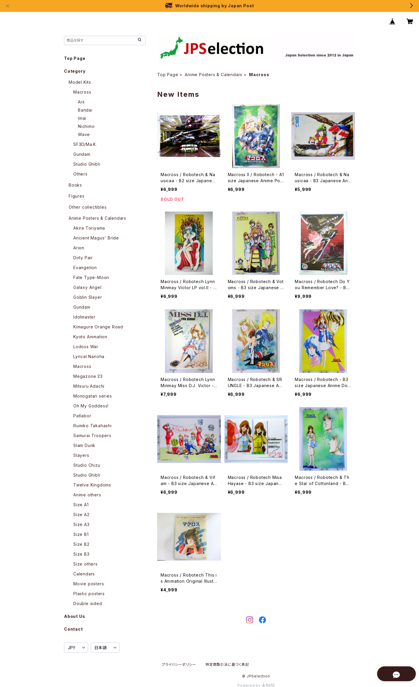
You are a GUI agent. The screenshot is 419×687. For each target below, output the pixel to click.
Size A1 (81, 504)
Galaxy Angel (87, 287)
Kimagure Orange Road (98, 326)
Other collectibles (87, 207)
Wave (84, 134)
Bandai (85, 110)
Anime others (87, 494)
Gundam (81, 154)
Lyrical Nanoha (88, 356)
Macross (82, 92)
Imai (82, 118)
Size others (85, 563)
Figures (77, 196)
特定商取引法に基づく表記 (227, 664)
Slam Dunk (84, 445)
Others (80, 173)
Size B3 (81, 554)
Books (75, 185)
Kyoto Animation (90, 336)
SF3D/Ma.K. (85, 144)
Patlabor (82, 415)
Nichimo (86, 126)
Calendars (84, 573)
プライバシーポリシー (179, 664)
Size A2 (81, 514)
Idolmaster (84, 316)
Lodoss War (85, 346)
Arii (81, 101)
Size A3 (81, 524)
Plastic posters (89, 593)
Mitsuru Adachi (88, 386)
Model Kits (80, 82)
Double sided (87, 603)
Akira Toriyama (89, 228)
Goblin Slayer (87, 297)
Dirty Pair (83, 257)
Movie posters (88, 583)
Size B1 (81, 534)
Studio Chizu (86, 465)
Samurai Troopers (92, 435)
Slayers (81, 455)
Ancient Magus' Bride (96, 237)
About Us (74, 616)
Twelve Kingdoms (92, 484)
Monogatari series (92, 395)
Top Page (167, 74)
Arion (78, 247)
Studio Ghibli (86, 164)
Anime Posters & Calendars (213, 74)
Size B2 (81, 544)
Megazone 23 (88, 376)
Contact (73, 629)
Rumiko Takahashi (92, 425)
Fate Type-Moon (91, 277)
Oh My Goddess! (91, 405)
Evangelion (85, 267)
